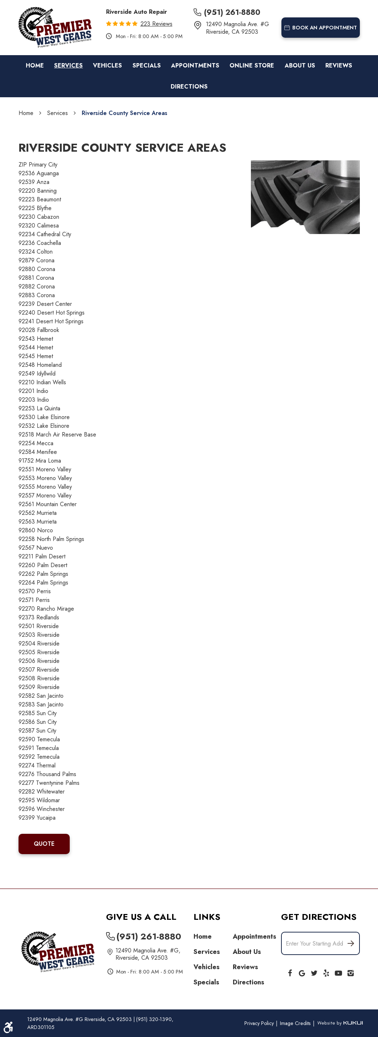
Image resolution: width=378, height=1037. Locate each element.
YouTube (338, 971)
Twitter (314, 971)
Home (35, 65)
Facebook (289, 971)
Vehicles (107, 65)
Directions (189, 86)
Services (68, 65)
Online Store (251, 65)
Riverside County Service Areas (124, 113)
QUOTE (44, 844)
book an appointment (320, 27)
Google (302, 971)
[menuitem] (35, 65)
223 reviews (156, 24)
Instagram (350, 971)
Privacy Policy (259, 1023)
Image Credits (296, 1023)
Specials (147, 65)
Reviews (338, 65)
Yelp (326, 971)
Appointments (195, 65)
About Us (300, 65)
